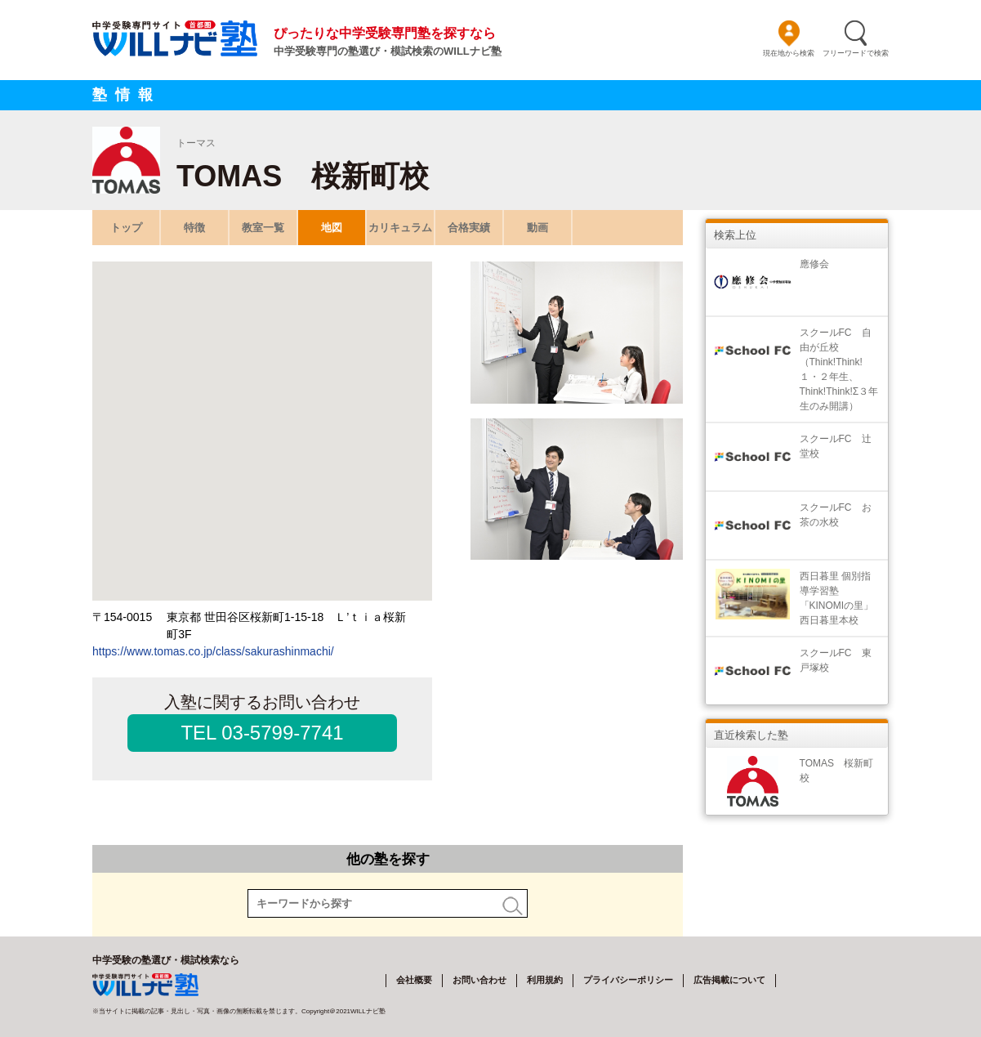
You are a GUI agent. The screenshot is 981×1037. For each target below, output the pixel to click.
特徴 (194, 227)
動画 (537, 227)
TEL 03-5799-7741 (262, 733)
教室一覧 (263, 227)
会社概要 (414, 980)
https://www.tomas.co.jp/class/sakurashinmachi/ (213, 651)
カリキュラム (400, 227)
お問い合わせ (479, 980)
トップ (126, 227)
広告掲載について (729, 980)
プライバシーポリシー (628, 980)
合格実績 (469, 227)
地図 (331, 227)
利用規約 (545, 980)
